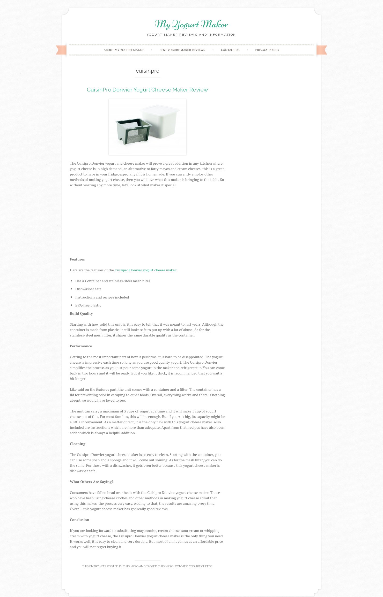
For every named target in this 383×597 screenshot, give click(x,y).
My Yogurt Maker (191, 24)
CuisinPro (130, 566)
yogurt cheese (200, 566)
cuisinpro (165, 566)
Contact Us (230, 50)
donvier (181, 566)
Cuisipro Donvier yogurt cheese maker (145, 269)
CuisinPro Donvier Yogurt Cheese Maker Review (147, 89)
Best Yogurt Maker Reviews (182, 50)
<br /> (147, 224)
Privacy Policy (267, 50)
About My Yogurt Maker (124, 50)
